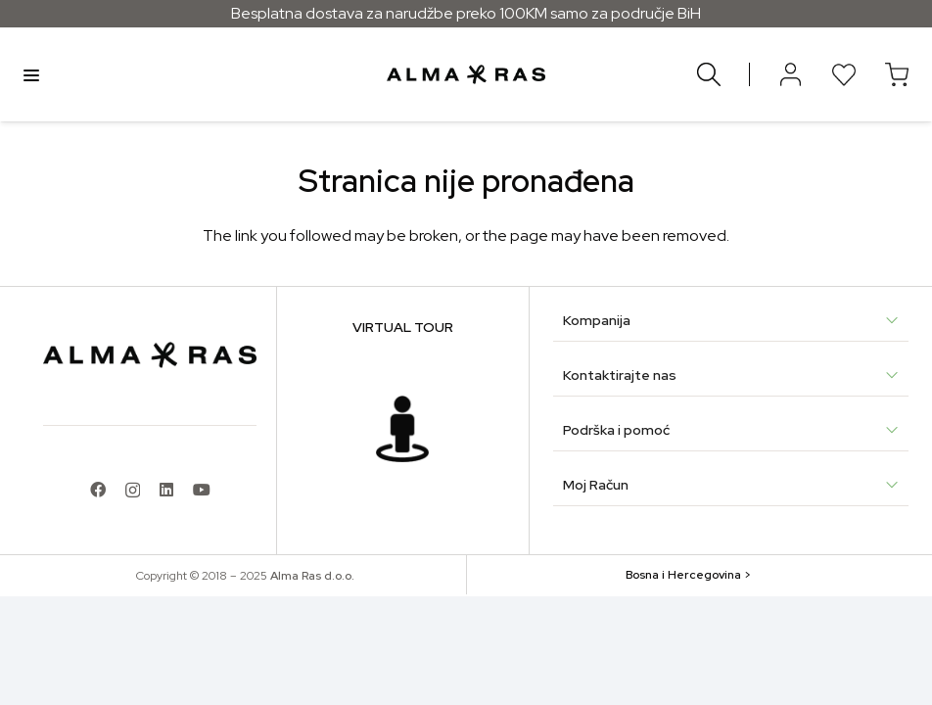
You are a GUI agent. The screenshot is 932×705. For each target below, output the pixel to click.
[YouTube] (201, 489)
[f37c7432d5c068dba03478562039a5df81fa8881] (402, 429)
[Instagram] (132, 490)
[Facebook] (98, 489)
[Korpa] (897, 74)
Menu (31, 74)
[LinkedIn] (166, 489)
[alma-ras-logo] (465, 74)
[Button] (791, 74)
